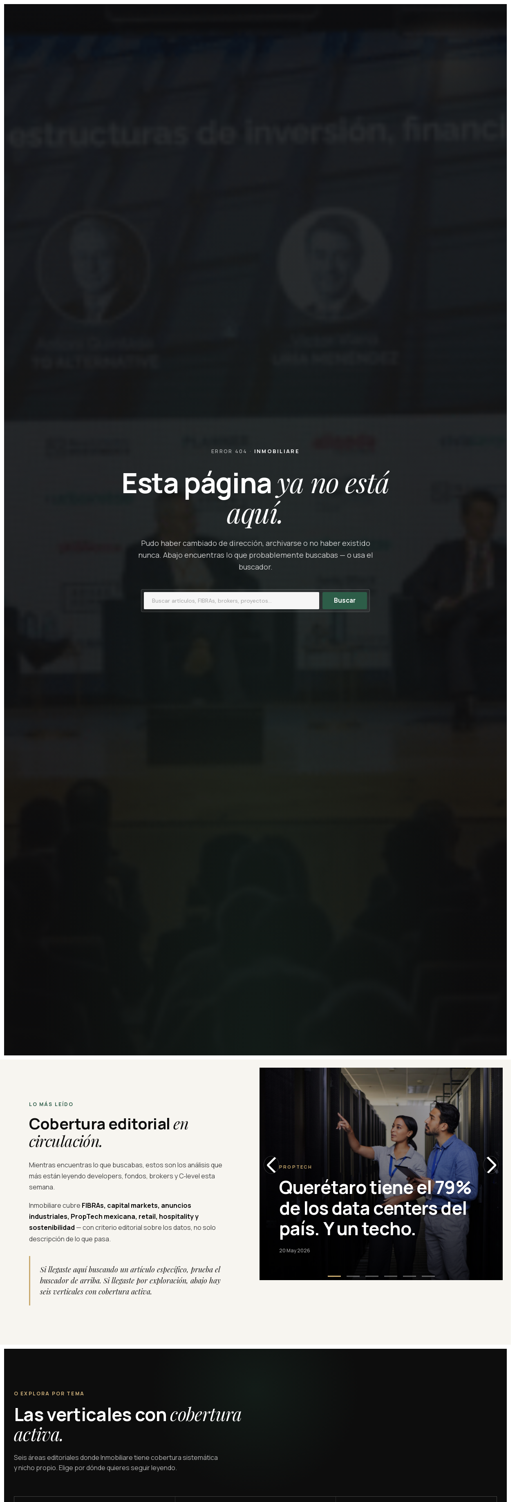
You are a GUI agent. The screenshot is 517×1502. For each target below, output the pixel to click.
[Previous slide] (271, 1165)
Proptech (296, 1167)
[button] (334, 1276)
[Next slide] (491, 1165)
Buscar (345, 600)
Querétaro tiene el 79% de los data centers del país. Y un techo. (375, 1207)
